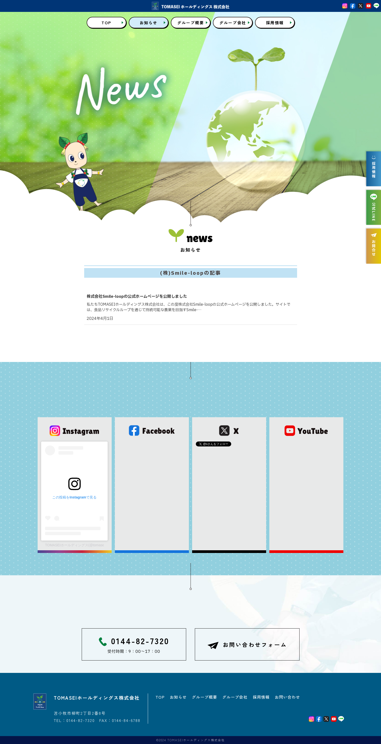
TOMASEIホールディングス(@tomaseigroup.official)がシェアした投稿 (74, 545)
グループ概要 (204, 697)
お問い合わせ (287, 697)
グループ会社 (235, 697)
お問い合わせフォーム (247, 645)
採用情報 (261, 697)
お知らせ (178, 697)
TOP (160, 697)
